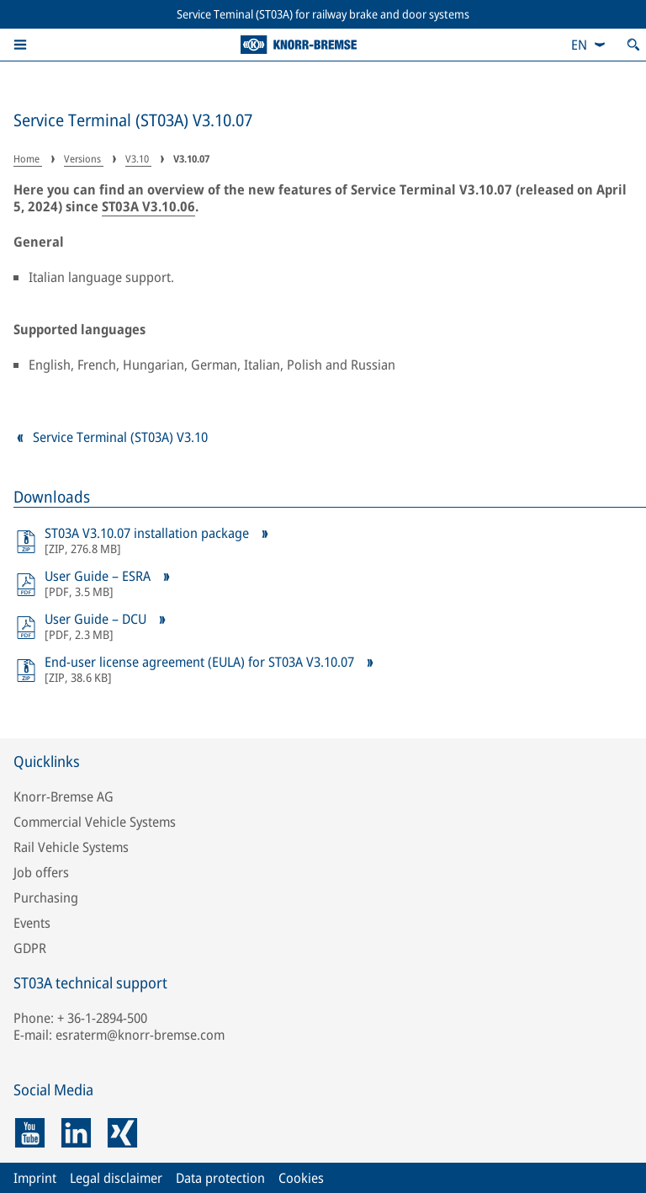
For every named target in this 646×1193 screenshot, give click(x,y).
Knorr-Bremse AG (63, 796)
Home (27, 159)
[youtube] (29, 1132)
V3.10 (138, 159)
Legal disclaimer (116, 1178)
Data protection (220, 1178)
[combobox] (589, 44)
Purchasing (45, 897)
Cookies (301, 1178)
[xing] (122, 1132)
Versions (83, 159)
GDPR (29, 948)
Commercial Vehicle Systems (94, 821)
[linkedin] (76, 1132)
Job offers (41, 872)
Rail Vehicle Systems (71, 847)
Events (31, 922)
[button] (20, 45)
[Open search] (633, 44)
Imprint (34, 1178)
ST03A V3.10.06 (148, 206)
